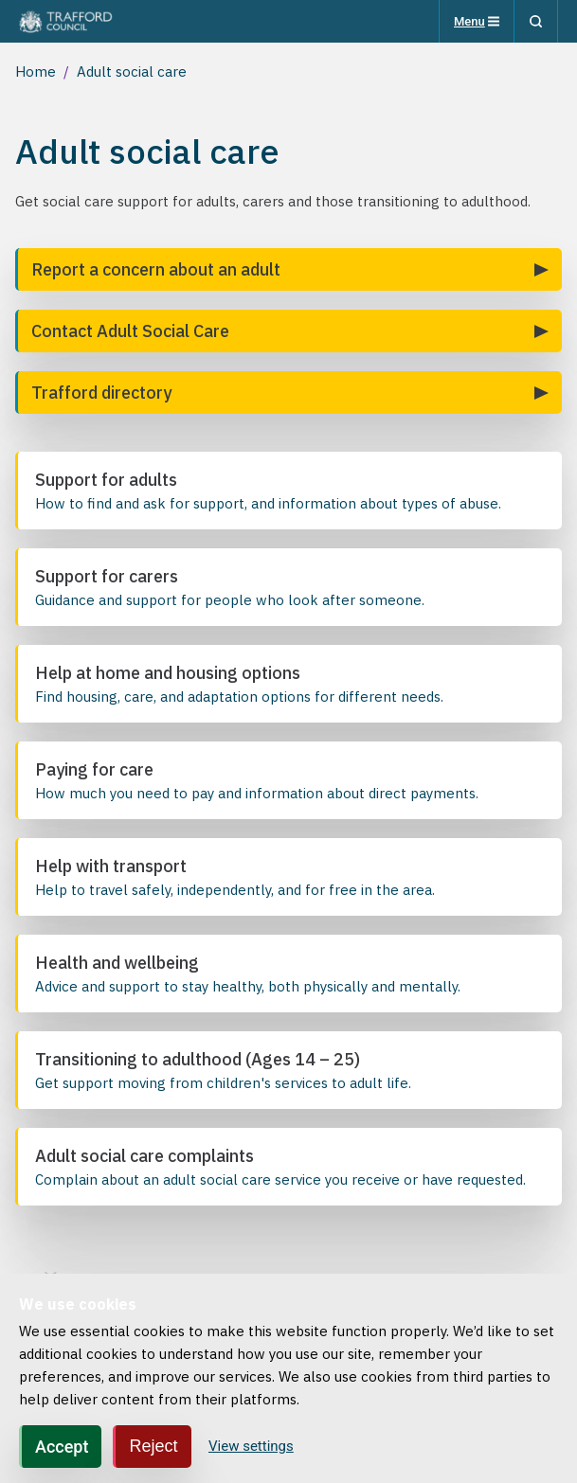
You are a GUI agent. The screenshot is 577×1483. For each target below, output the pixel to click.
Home (35, 71)
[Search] (536, 21)
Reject (153, 1446)
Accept (61, 1446)
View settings (251, 1446)
